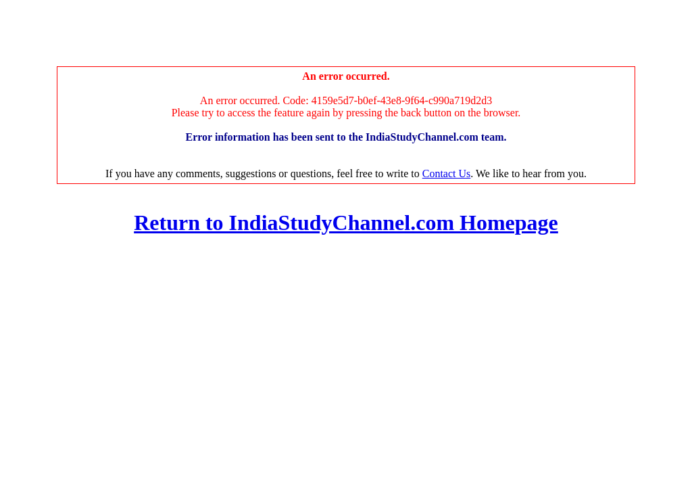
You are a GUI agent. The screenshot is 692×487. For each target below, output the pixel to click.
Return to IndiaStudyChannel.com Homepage (346, 222)
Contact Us (446, 173)
